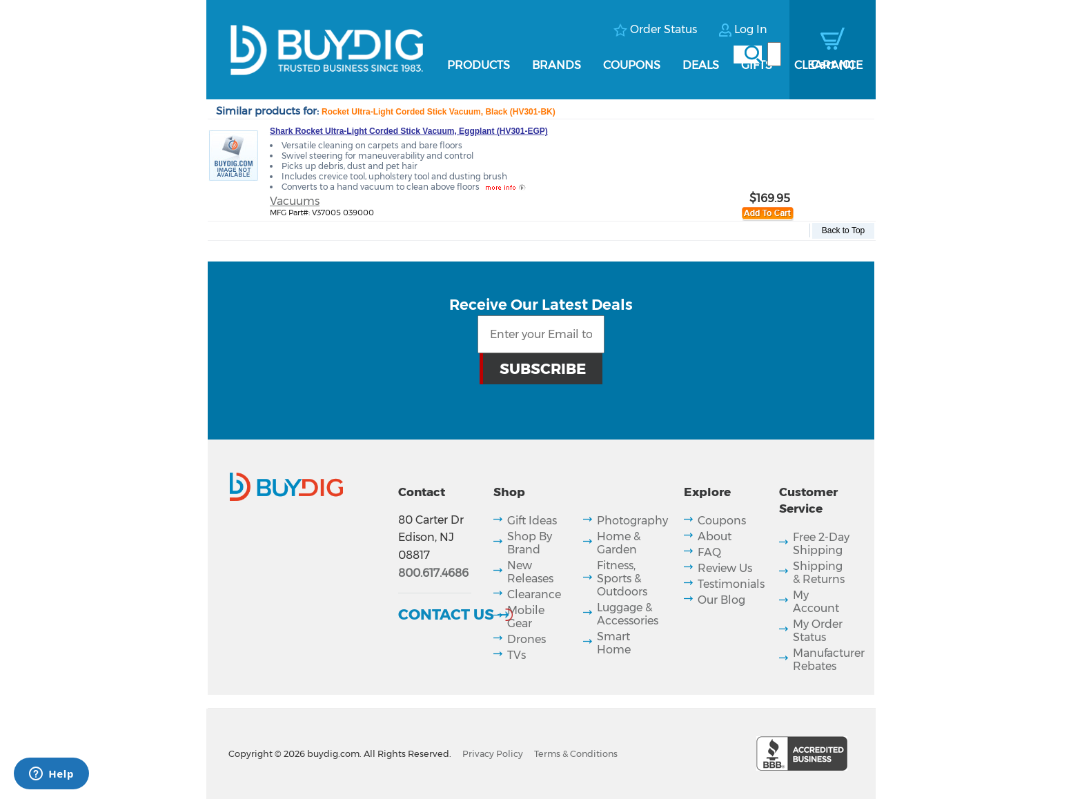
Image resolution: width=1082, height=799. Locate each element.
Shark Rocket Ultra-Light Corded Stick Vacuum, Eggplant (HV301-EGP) (409, 131)
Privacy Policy (492, 754)
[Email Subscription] (541, 334)
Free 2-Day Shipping (821, 544)
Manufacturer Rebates (829, 660)
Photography (632, 520)
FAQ (709, 552)
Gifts (756, 65)
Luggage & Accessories (627, 614)
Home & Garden (618, 543)
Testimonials (731, 584)
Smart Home (614, 643)
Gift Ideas (532, 520)
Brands (556, 65)
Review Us (725, 568)
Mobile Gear (525, 617)
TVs (516, 655)
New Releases (530, 572)
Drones (526, 639)
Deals (700, 65)
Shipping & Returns (819, 573)
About (714, 536)
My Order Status (818, 631)
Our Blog (721, 599)
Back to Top (843, 230)
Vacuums (294, 201)
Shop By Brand (529, 543)
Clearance (828, 65)
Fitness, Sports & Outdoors (622, 578)
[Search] (774, 54)
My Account (816, 602)
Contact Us (446, 614)
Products (478, 65)
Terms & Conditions (576, 754)
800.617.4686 (433, 573)
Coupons (631, 65)
